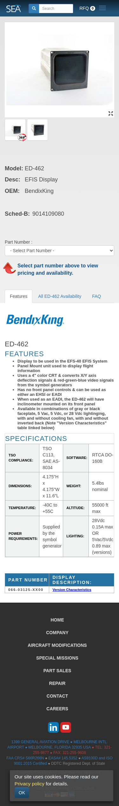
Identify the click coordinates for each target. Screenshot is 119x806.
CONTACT (57, 695)
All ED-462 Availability (59, 296)
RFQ (87, 8)
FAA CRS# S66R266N (25, 758)
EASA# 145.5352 (62, 758)
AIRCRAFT (57, 645)
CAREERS (57, 708)
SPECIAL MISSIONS (57, 657)
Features (18, 296)
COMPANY (57, 632)
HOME (57, 619)
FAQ (96, 296)
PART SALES (57, 670)
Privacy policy (29, 783)
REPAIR (57, 683)
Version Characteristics (71, 590)
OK (22, 792)
